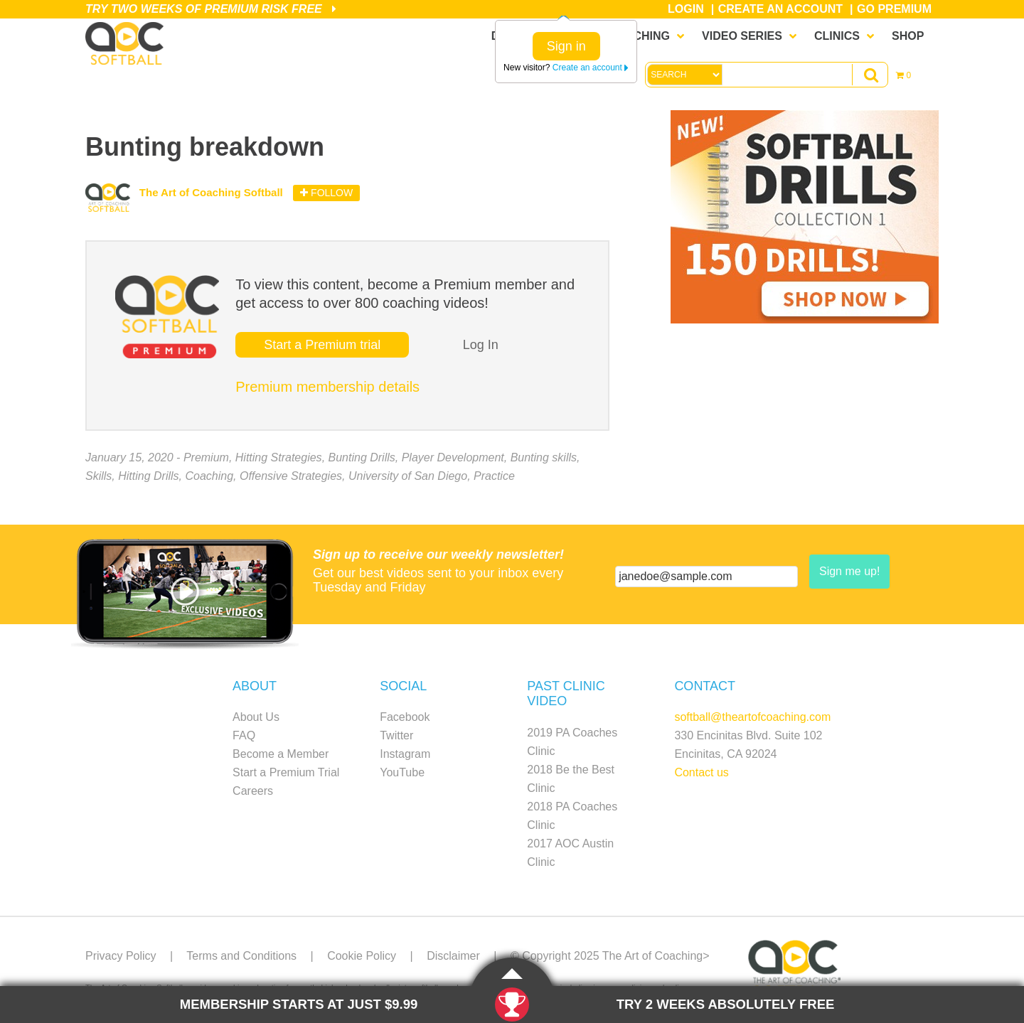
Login (686, 9)
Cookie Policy (361, 956)
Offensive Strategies (291, 476)
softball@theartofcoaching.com (752, 717)
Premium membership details (327, 387)
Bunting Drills (362, 457)
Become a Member (281, 754)
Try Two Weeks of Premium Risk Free (210, 9)
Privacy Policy (120, 956)
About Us (256, 717)
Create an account (591, 68)
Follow (326, 192)
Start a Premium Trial (286, 772)
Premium (206, 457)
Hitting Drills (148, 476)
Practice (494, 476)
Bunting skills (544, 457)
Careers (253, 791)
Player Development (453, 457)
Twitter (396, 735)
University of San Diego (407, 476)
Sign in (566, 46)
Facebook (405, 717)
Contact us (701, 772)
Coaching (209, 476)
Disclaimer (453, 956)
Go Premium (894, 9)
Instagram (405, 754)
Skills (98, 476)
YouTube (402, 772)
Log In (480, 345)
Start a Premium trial (322, 345)
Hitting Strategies (278, 457)
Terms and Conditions (241, 956)
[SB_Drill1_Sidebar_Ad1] (805, 320)
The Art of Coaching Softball (128, 43)
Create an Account (780, 9)
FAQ (244, 735)
